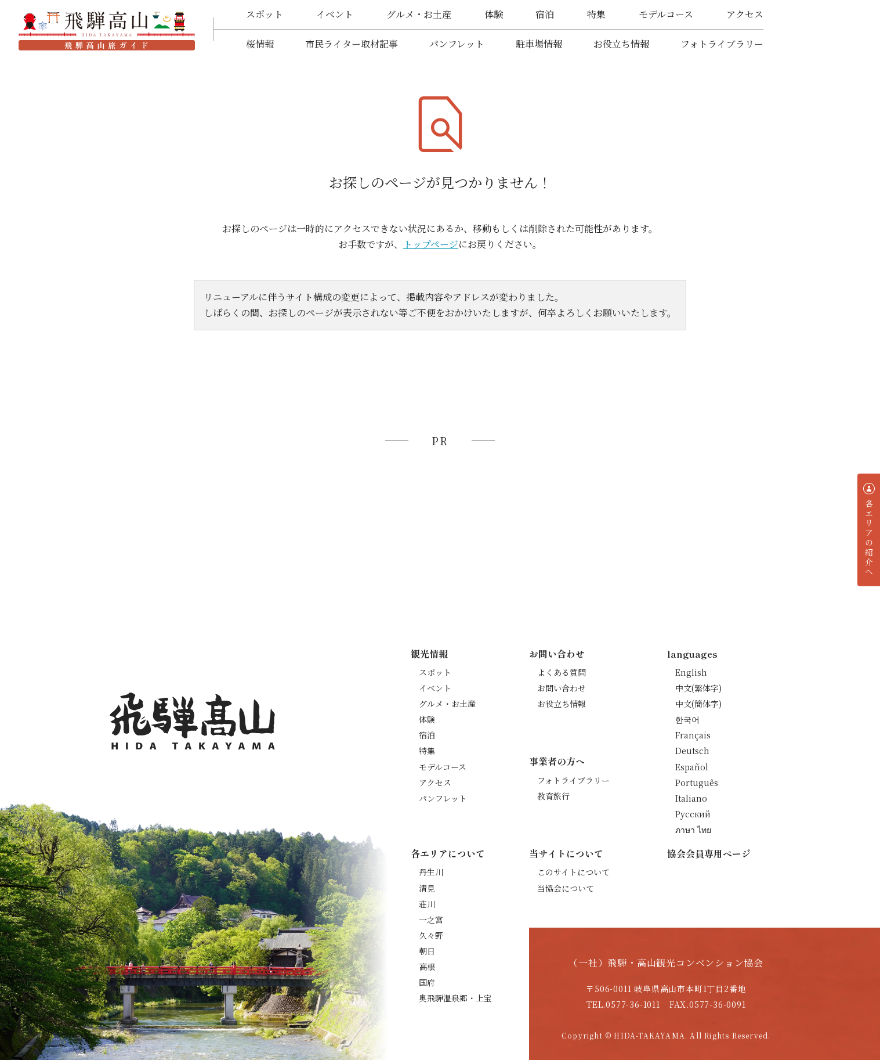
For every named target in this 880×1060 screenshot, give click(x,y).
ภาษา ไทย (693, 829)
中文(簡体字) (698, 703)
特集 (596, 14)
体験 (493, 14)
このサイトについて (573, 872)
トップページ (430, 244)
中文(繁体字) (698, 688)
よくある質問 (561, 672)
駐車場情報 (539, 44)
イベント (334, 14)
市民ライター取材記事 (351, 44)
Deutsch (692, 750)
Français (693, 735)
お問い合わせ (561, 688)
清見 (427, 888)
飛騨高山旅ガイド (107, 30)
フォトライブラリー (721, 44)
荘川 (427, 904)
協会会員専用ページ (709, 853)
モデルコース (666, 14)
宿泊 (544, 14)
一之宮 (431, 919)
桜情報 (260, 44)
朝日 (427, 951)
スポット (264, 14)
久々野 (431, 935)
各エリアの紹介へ (869, 538)
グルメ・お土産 (418, 14)
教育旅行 (553, 796)
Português (696, 782)
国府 (427, 982)
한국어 (687, 719)
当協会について (565, 888)
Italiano (691, 798)
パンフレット (456, 44)
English (691, 672)
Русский (693, 814)
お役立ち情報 (621, 44)
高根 (427, 966)
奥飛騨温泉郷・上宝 (455, 998)
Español (691, 767)
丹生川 (431, 872)
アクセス (744, 14)
